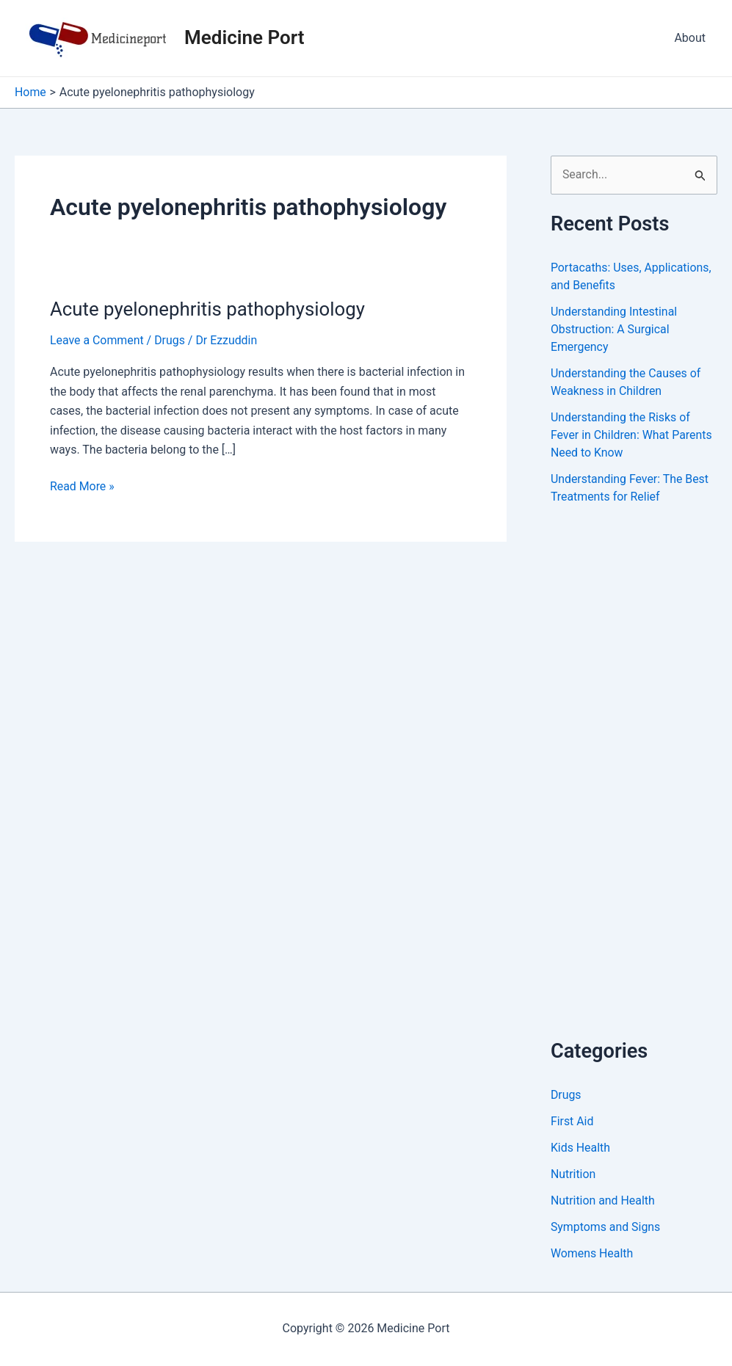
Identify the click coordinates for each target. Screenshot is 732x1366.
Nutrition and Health (603, 1200)
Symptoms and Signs (606, 1227)
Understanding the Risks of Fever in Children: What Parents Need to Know (632, 434)
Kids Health (581, 1148)
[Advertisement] (641, 787)
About (690, 38)
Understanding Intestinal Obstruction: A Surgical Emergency (614, 329)
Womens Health (592, 1253)
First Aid (572, 1121)
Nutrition (573, 1174)
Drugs (170, 340)
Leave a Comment (97, 340)
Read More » (82, 486)
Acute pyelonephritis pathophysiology (208, 309)
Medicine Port (244, 37)
